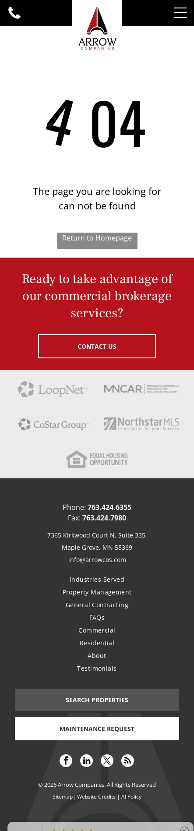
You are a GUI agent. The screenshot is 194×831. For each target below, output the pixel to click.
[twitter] (107, 761)
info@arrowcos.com (97, 559)
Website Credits (96, 796)
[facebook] (66, 761)
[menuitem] (97, 579)
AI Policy (131, 796)
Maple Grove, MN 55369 (97, 547)
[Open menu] (180, 12)
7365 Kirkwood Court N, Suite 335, (97, 535)
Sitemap (63, 796)
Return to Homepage (97, 238)
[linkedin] (86, 761)
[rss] (127, 761)
